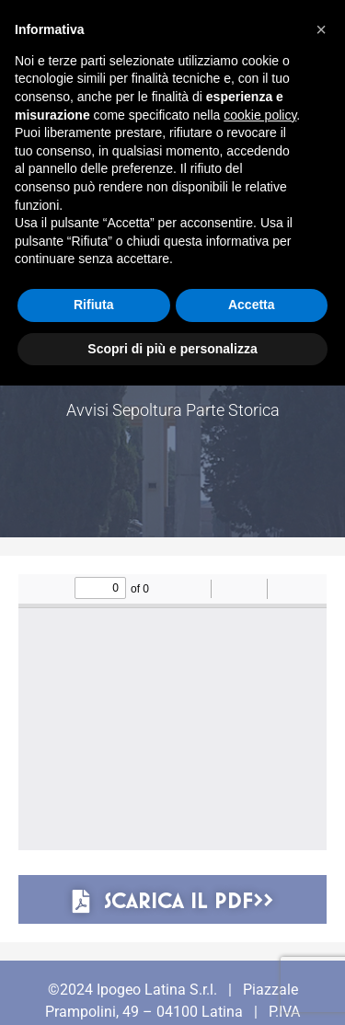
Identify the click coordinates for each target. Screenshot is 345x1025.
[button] (321, 29)
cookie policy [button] (260, 115)
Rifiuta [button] (94, 304)
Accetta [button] (251, 304)
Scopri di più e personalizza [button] (172, 348)
